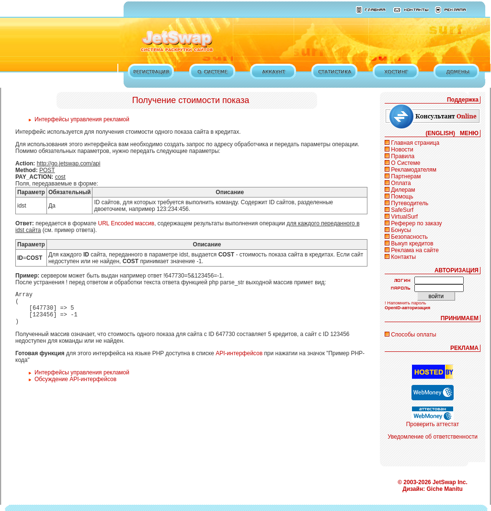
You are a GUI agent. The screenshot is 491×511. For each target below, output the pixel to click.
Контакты (403, 257)
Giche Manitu (445, 489)
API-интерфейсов (239, 360)
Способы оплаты (413, 334)
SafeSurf (402, 210)
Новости (402, 149)
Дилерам (403, 189)
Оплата (401, 183)
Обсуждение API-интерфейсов (75, 386)
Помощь (402, 196)
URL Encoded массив (126, 223)
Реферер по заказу (416, 223)
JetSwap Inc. (450, 482)
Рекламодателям (413, 169)
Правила (402, 156)
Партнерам (406, 176)
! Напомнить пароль (405, 303)
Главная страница (415, 142)
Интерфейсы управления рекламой (81, 119)
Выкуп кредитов (412, 243)
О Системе (405, 163)
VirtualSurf (404, 216)
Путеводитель (409, 203)
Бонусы (401, 230)
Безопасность (409, 236)
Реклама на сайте (415, 250)
